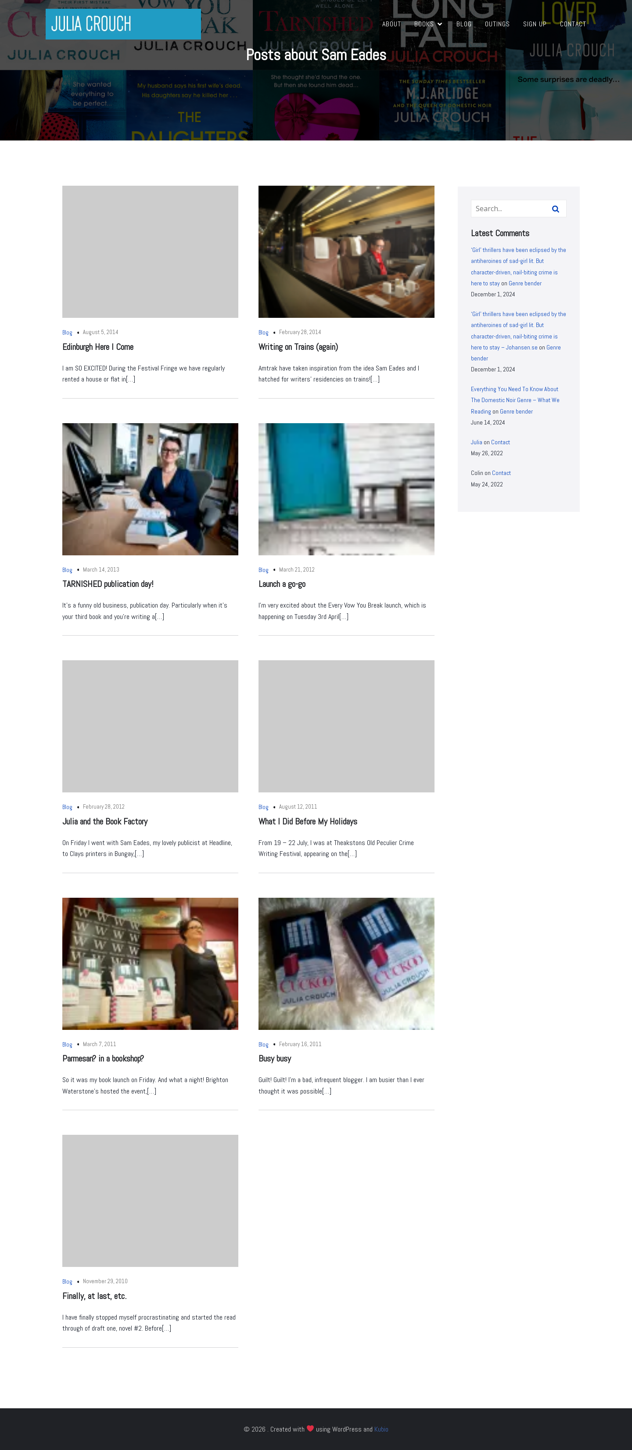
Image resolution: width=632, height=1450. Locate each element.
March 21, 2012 (297, 569)
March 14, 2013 (101, 569)
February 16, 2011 (300, 1044)
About (391, 24)
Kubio (381, 1429)
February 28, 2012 (104, 806)
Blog (464, 24)
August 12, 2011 (298, 806)
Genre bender (525, 283)
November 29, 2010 (105, 1281)
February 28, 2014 (300, 332)
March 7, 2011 (99, 1044)
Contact (573, 24)
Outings (497, 24)
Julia (476, 442)
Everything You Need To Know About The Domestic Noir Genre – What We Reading (515, 400)
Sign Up (535, 24)
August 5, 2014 (100, 332)
